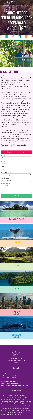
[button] (31, 54)
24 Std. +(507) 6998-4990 (10, 383)
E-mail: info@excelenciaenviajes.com (14, 385)
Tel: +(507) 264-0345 (8, 381)
